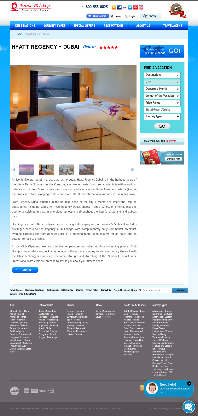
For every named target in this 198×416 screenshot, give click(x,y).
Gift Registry (67, 290)
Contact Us (106, 290)
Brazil (41, 328)
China (13, 311)
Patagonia (43, 334)
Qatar (28, 349)
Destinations (25, 25)
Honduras (53, 317)
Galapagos (53, 337)
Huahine (128, 317)
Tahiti (127, 311)
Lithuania (80, 331)
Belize (41, 311)
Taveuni (128, 337)
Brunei (13, 328)
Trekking (156, 369)
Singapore (15, 337)
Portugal (78, 320)
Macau (19, 314)
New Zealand (131, 353)
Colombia (43, 331)
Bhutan (27, 340)
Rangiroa (138, 317)
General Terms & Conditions (23, 294)
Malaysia (19, 331)
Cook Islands (130, 349)
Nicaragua (52, 320)
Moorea (134, 311)
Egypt (98, 317)
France (83, 317)
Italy (77, 322)
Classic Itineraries (162, 313)
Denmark (80, 328)
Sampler (170, 354)
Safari (163, 375)
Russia (70, 314)
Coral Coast (129, 328)
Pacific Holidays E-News (125, 290)
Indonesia (22, 328)
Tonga (128, 340)
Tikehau (134, 314)
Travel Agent (172, 25)
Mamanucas (136, 331)
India (12, 340)
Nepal (19, 340)
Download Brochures (34, 290)
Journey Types (54, 25)
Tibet (20, 311)
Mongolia (14, 317)
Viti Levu (137, 325)
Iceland (70, 311)
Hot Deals (164, 366)
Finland (70, 328)
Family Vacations (160, 325)
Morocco (107, 317)
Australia (128, 352)
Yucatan (52, 322)
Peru (52, 334)
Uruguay (42, 337)
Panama (42, 322)
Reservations (114, 25)
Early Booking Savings (162, 321)
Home (19, 34)
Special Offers (84, 25)
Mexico (41, 320)
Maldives (15, 346)
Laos (23, 322)
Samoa (143, 337)
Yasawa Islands (131, 334)
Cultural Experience (162, 316)
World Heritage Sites (159, 362)
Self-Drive (158, 357)
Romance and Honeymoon (159, 353)
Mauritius (109, 314)
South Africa (109, 311)
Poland (78, 314)
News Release (16, 290)
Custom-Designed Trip (162, 318)
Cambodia (15, 322)
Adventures (157, 311)
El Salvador (45, 316)
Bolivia (53, 325)
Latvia (70, 334)
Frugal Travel (158, 328)
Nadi (135, 337)
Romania (80, 311)
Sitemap (79, 290)
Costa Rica (51, 311)
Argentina (43, 325)
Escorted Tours (160, 372)
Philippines (24, 334)
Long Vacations (159, 336)
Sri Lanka (27, 343)
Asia (12, 305)
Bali (12, 331)
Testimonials (53, 290)
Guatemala (43, 314)
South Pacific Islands (134, 305)
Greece (70, 322)
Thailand (25, 337)
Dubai (24, 346)
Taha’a (136, 320)
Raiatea (127, 320)
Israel (12, 352)
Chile (48, 328)
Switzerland (73, 317)
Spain (69, 320)
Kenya (99, 311)
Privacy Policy (92, 290)
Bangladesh (15, 343)
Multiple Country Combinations (163, 342)
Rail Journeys (158, 349)
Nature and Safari (162, 346)
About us (143, 25)
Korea (23, 317)
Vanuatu (137, 346)
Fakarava (128, 322)
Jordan (21, 349)
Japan (12, 320)
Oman (13, 349)
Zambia (99, 314)
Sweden (80, 325)
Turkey (84, 322)
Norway (70, 325)
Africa (99, 305)
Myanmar (14, 325)
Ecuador (53, 331)
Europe (70, 305)
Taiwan (24, 325)
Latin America (45, 305)
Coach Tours (168, 369)
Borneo (13, 334)
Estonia (78, 334)
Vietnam (21, 320)
